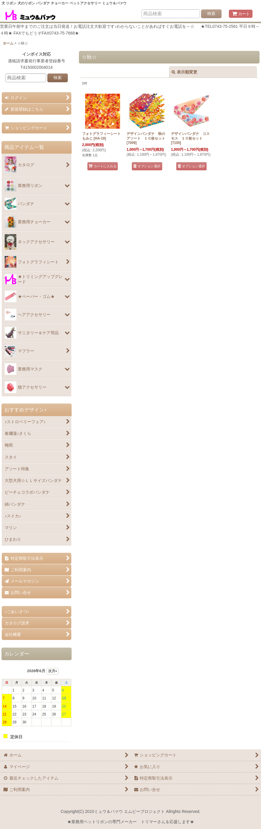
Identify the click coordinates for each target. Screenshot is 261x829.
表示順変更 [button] (184, 72)
